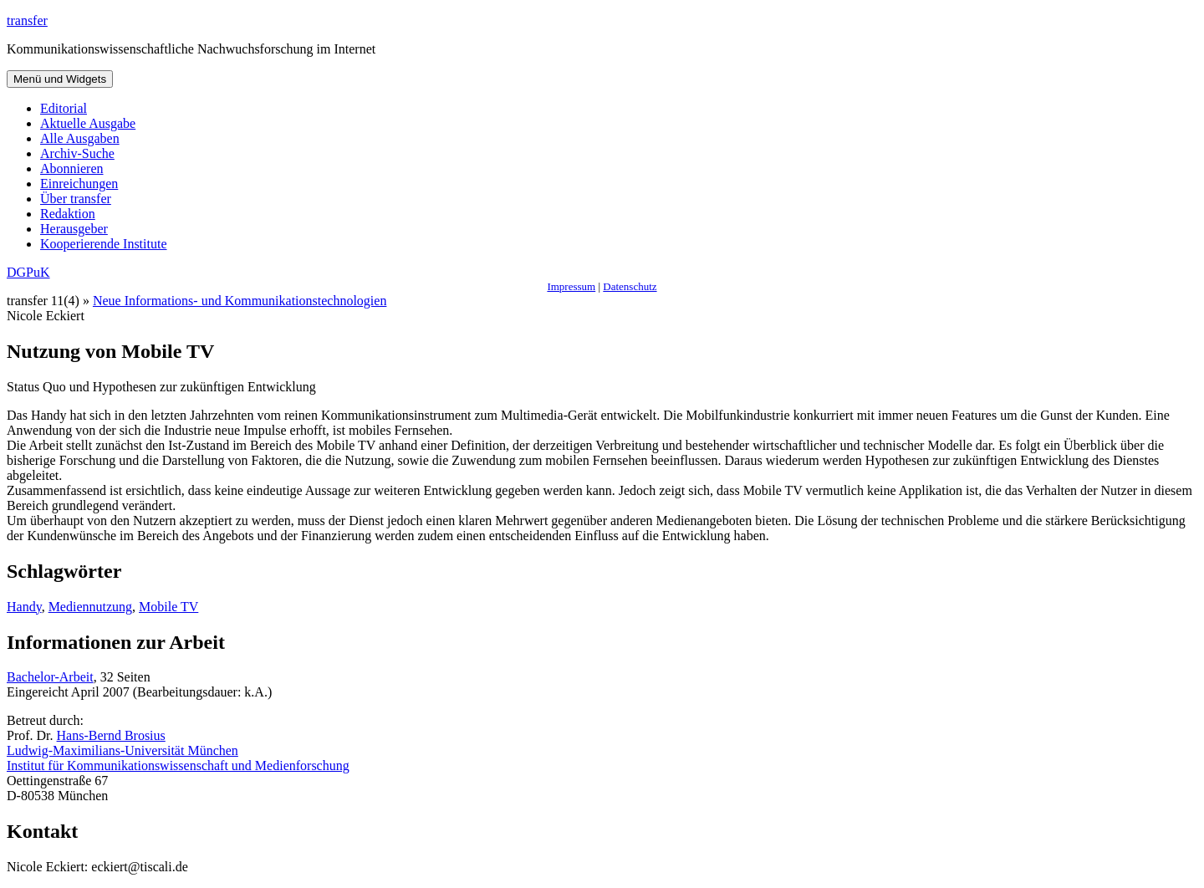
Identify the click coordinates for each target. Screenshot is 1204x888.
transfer (27, 20)
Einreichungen (79, 183)
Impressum (571, 286)
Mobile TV (168, 607)
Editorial (63, 108)
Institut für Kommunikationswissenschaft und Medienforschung (178, 765)
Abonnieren (72, 168)
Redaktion (67, 214)
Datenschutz (629, 286)
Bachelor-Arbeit (50, 677)
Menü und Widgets (59, 79)
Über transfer (75, 198)
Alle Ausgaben (80, 138)
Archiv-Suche (77, 153)
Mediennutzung (90, 607)
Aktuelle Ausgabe (87, 123)
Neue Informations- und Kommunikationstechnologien (239, 300)
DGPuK (28, 272)
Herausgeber (74, 229)
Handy (24, 607)
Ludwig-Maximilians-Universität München (122, 750)
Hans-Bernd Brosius (111, 735)
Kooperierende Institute (103, 244)
